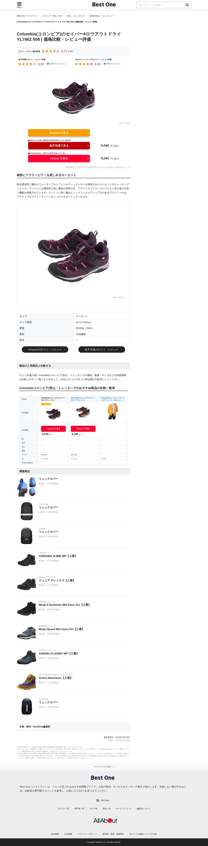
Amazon (127, 123)
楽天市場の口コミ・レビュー (102, 349)
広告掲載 (68, 834)
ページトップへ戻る (102, 767)
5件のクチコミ (112, 63)
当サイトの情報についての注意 (143, 834)
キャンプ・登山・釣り (53, 16)
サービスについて (123, 809)
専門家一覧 (79, 809)
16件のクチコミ (56, 63)
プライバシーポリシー (87, 834)
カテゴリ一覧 (63, 809)
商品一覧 (106, 809)
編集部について (143, 809)
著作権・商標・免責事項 (113, 834)
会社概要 (55, 834)
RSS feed (105, 800)
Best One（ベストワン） (28, 16)
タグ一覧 (93, 809)
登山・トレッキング (76, 16)
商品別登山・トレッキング (101, 16)
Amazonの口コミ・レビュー (45, 349)
